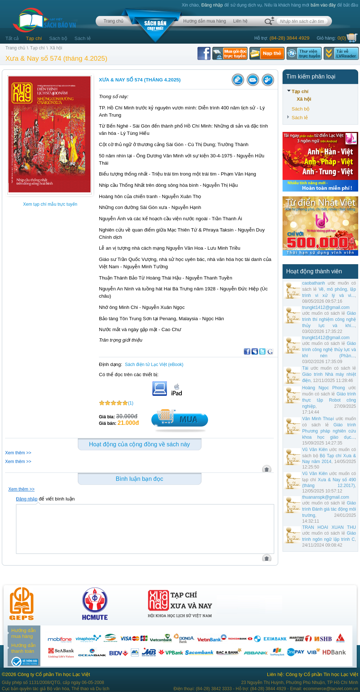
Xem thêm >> (18, 452)
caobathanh (313, 283)
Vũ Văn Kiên (315, 449)
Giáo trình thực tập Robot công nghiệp (329, 400)
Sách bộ (58, 38)
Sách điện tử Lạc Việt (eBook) (154, 364)
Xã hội (56, 48)
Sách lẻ (83, 38)
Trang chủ (113, 21)
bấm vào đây (323, 5)
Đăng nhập (212, 5)
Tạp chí (34, 38)
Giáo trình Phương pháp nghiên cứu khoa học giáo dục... (329, 431)
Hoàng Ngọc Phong (323, 387)
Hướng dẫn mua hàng (204, 21)
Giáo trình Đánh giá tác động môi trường (329, 509)
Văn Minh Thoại (318, 418)
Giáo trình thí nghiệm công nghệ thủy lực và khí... (329, 319)
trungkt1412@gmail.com (325, 307)
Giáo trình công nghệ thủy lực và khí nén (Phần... (329, 349)
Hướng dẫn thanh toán (23, 648)
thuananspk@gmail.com (325, 497)
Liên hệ (240, 21)
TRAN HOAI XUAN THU (329, 527)
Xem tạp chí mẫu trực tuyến (50, 204)
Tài (305, 368)
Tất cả (12, 38)
